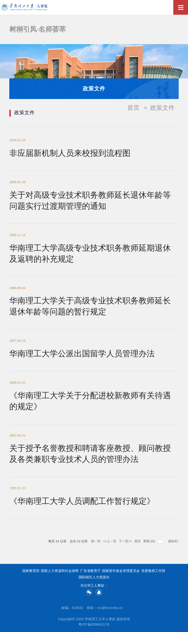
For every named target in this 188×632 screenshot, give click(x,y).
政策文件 (162, 108)
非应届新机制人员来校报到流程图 (69, 153)
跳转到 (173, 541)
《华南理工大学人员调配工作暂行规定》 (82, 501)
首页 (133, 108)
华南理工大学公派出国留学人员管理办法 (82, 353)
